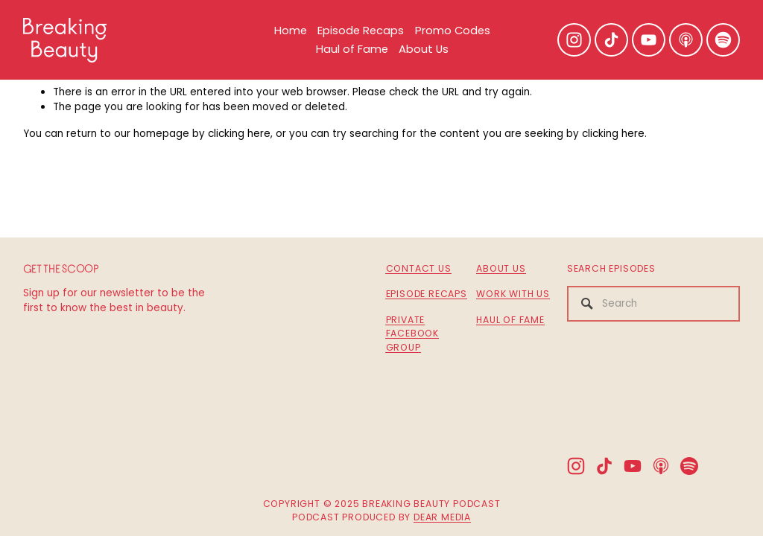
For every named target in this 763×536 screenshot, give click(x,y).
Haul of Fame (352, 49)
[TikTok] (611, 40)
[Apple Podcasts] (686, 40)
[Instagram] (574, 40)
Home (290, 30)
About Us (424, 49)
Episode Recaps (360, 30)
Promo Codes (452, 30)
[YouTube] (648, 40)
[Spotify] (723, 40)
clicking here (239, 134)
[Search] (653, 304)
